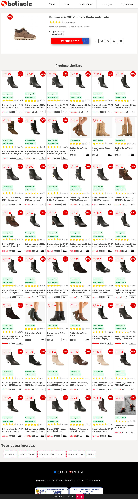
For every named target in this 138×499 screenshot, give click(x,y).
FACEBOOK (61, 472)
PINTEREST (76, 472)
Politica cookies (93, 480)
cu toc (67, 4)
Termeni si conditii (45, 480)
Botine (51, 4)
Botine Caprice (27, 454)
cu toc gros (106, 4)
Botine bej (10, 454)
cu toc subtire (85, 4)
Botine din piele (76, 454)
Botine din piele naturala (51, 454)
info (19, 112)
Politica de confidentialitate (70, 480)
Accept (80, 496)
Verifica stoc (75, 41)
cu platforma (127, 4)
